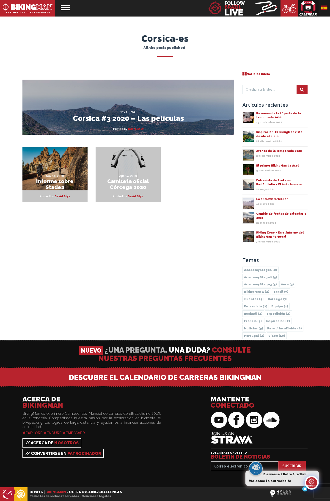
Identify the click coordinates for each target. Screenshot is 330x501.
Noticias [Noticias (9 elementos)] (253, 328)
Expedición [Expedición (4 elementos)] (278, 313)
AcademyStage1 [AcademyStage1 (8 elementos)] (260, 270)
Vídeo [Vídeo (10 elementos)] (276, 335)
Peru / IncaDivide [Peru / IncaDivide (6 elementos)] (284, 328)
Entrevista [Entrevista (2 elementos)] (255, 306)
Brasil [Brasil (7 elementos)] (280, 291)
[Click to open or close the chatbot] (312, 486)
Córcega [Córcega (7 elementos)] (277, 299)
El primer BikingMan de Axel (277, 165)
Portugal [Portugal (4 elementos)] (254, 335)
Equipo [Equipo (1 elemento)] (279, 306)
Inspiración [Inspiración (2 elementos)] (278, 321)
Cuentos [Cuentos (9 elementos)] (254, 299)
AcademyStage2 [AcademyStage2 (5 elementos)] (260, 277)
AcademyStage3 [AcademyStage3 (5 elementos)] (260, 284)
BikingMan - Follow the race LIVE (243, 8)
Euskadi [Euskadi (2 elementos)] (253, 313)
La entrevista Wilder (272, 199)
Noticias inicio (256, 74)
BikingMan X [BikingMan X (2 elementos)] (256, 291)
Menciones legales (96, 496)
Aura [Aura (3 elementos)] (287, 284)
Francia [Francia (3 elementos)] (253, 321)
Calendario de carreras (308, 8)
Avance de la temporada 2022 (279, 151)
